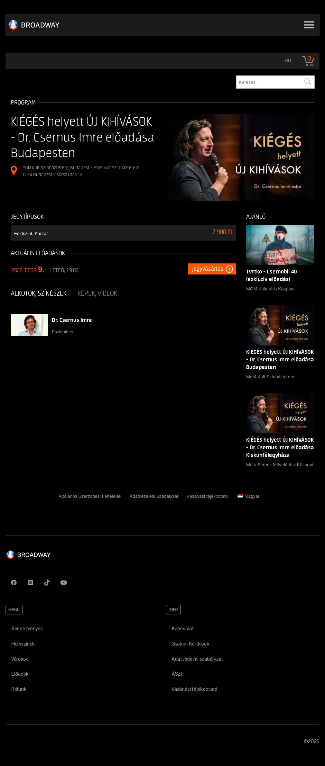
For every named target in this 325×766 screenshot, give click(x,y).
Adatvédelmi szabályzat (197, 659)
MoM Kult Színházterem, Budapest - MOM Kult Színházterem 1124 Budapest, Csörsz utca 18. (81, 171)
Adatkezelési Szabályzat (154, 496)
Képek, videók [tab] (97, 293)
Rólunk (18, 689)
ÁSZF (177, 674)
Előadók (20, 674)
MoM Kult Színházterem (270, 376)
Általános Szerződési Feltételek (90, 496)
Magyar (248, 496)
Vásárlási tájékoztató (207, 496)
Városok (19, 659)
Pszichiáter (63, 331)
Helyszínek (23, 644)
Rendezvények (27, 628)
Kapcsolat (182, 628)
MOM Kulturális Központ (270, 288)
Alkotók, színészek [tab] (39, 293)
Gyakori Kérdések (190, 644)
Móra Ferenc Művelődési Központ (279, 464)
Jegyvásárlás (207, 269)
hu (288, 60)
